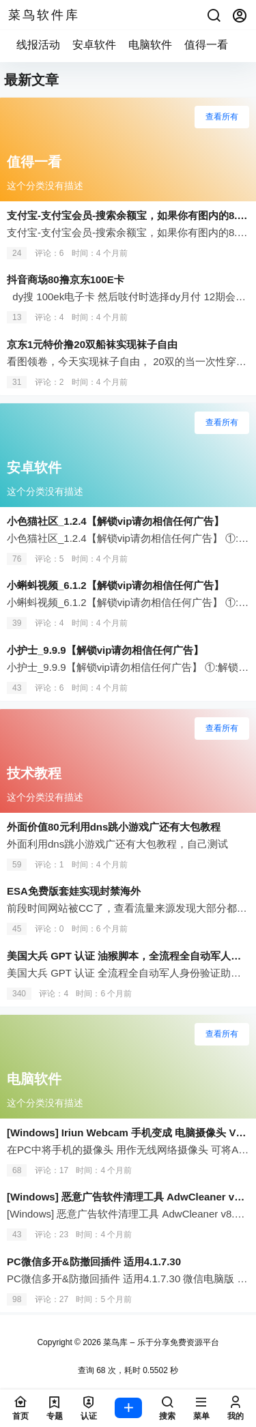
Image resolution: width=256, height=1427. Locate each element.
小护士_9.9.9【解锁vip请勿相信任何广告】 (105, 650)
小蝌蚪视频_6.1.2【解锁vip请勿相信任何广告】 (115, 585)
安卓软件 (94, 45)
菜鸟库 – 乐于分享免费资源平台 (160, 1342)
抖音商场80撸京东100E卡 (65, 279)
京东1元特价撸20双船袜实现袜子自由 (92, 344)
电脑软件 (150, 45)
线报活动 (38, 45)
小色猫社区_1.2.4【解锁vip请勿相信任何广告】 (115, 521)
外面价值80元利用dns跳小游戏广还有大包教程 (114, 827)
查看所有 (221, 116)
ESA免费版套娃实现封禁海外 (74, 891)
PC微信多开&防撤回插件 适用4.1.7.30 (94, 1261)
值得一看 (206, 45)
